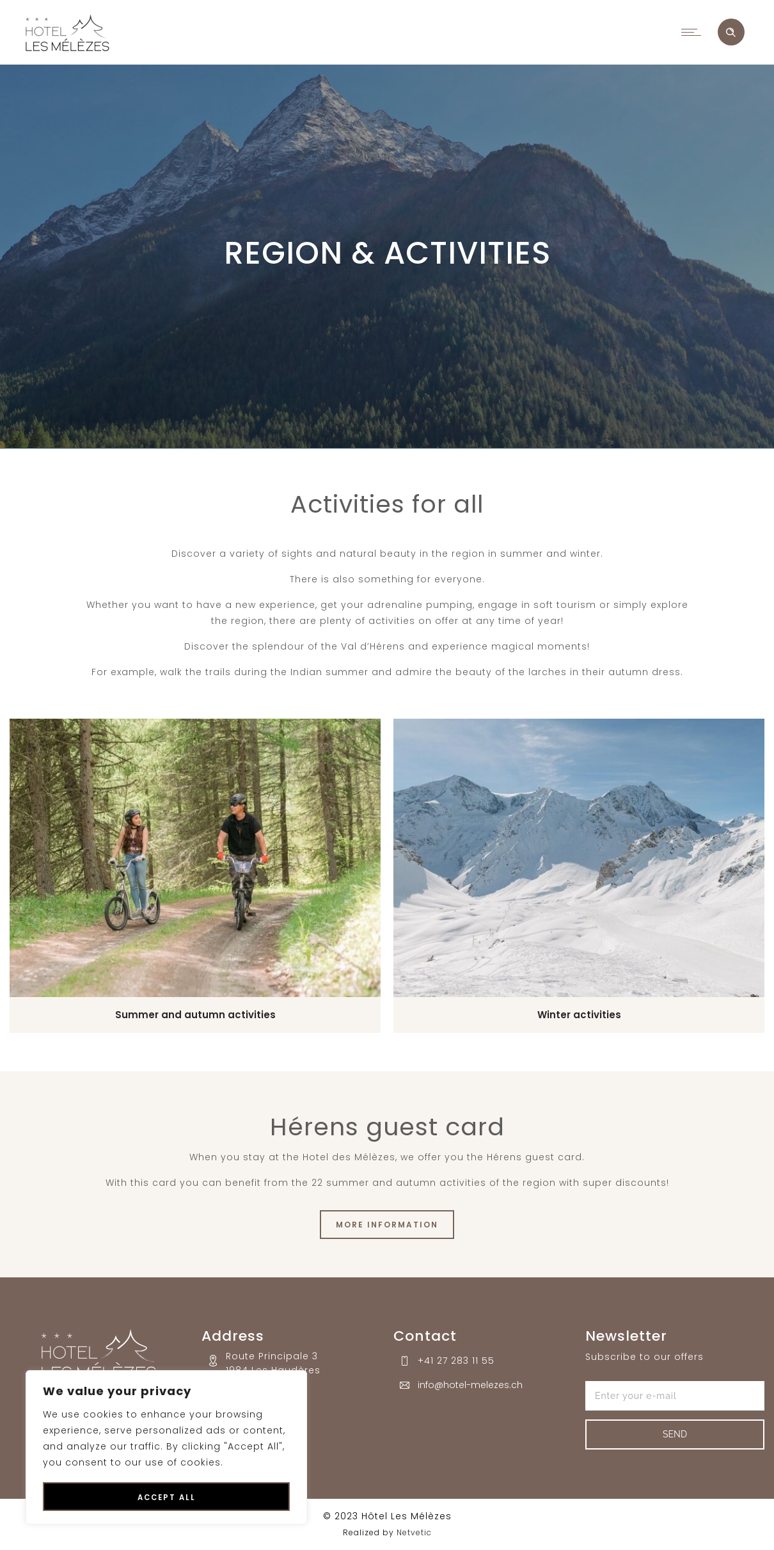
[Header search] (731, 32)
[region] (166, 1447)
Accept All (166, 1497)
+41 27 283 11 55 (456, 1360)
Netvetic (414, 1532)
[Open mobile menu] (694, 32)
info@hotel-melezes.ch (470, 1384)
